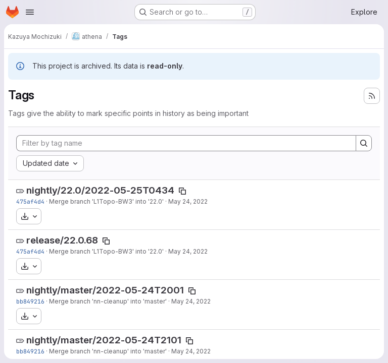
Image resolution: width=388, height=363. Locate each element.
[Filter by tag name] (186, 143)
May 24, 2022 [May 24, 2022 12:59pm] (191, 301)
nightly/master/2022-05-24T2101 (103, 340)
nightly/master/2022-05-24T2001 (105, 290)
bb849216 (30, 301)
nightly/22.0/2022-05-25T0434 (100, 190)
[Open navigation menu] (30, 12)
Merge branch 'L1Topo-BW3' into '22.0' (106, 201)
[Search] (364, 143)
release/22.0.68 (62, 240)
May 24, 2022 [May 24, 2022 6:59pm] (188, 201)
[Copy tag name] (182, 191)
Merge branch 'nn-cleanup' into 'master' (108, 301)
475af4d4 (30, 201)
